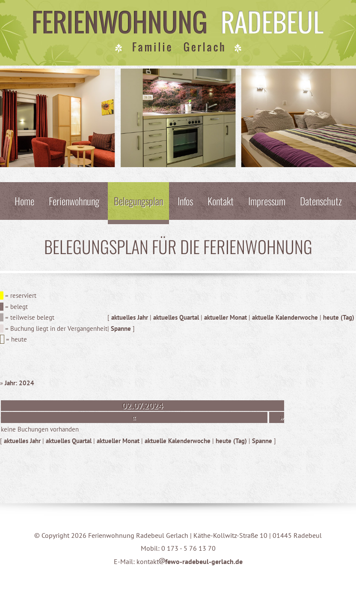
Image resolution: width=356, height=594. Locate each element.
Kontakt (221, 200)
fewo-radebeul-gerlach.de (201, 561)
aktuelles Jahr (129, 317)
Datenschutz (321, 200)
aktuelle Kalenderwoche (285, 317)
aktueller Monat (225, 317)
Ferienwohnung (74, 200)
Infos (185, 200)
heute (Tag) (338, 317)
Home (24, 200)
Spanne (121, 328)
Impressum (266, 200)
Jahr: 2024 (19, 383)
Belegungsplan (138, 200)
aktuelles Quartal (176, 317)
